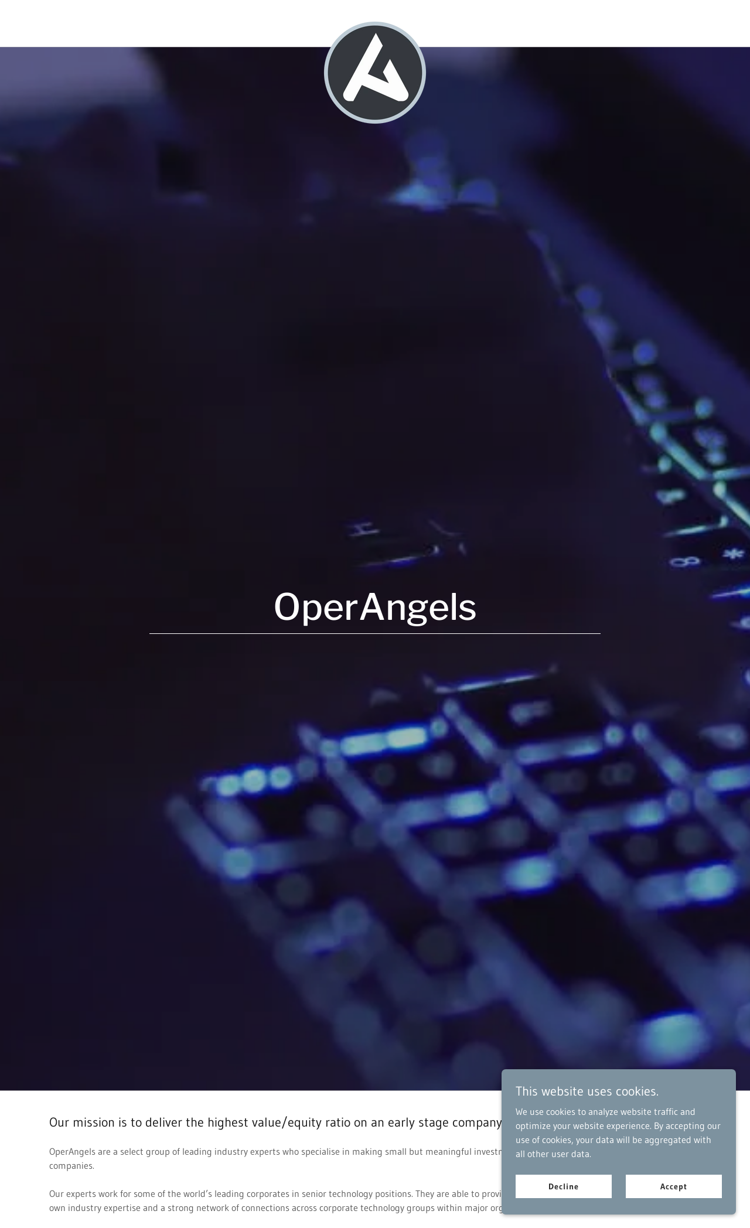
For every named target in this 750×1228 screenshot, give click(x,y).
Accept (673, 1186)
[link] (375, 23)
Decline (563, 1186)
